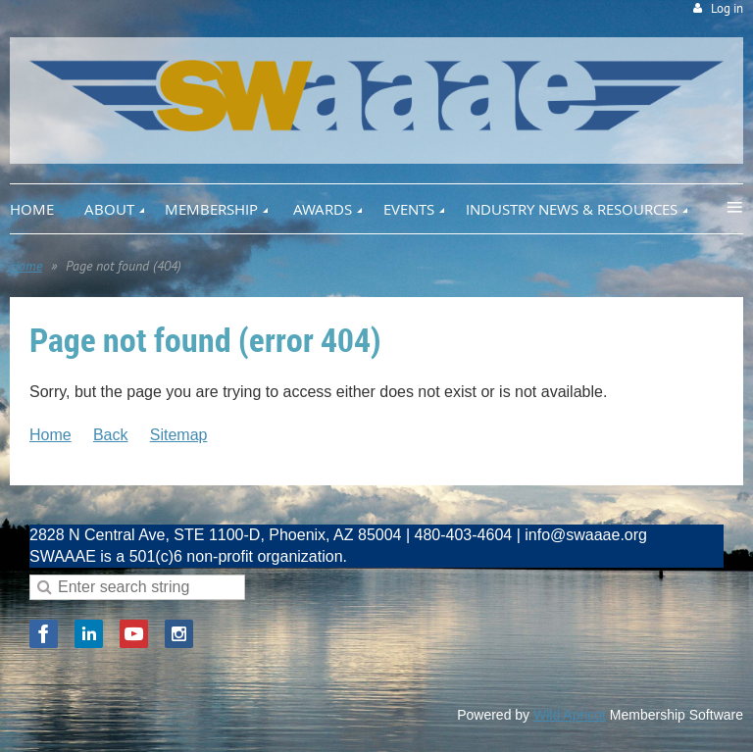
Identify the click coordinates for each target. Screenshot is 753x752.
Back (110, 434)
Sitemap (179, 434)
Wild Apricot (569, 715)
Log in (727, 8)
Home (26, 266)
